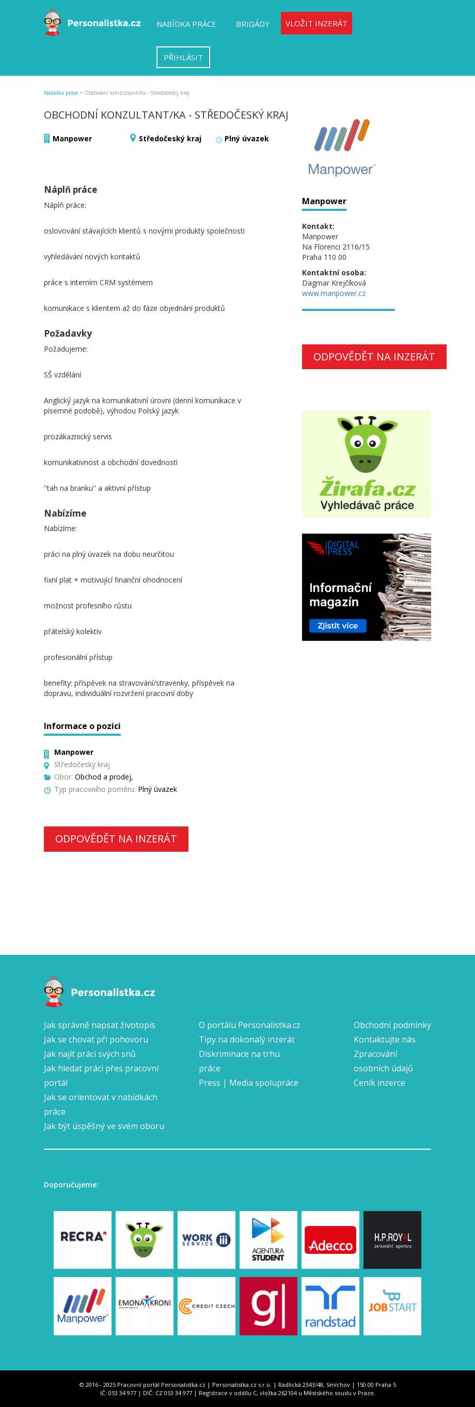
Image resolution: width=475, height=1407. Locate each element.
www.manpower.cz (334, 293)
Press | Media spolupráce (248, 1082)
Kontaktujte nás (385, 1039)
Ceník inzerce (379, 1082)
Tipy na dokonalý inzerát (247, 1039)
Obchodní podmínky (392, 1025)
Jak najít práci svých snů (90, 1054)
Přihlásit (183, 57)
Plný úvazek (247, 138)
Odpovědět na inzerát (116, 839)
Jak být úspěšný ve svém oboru (104, 1126)
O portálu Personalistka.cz (249, 1025)
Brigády (253, 24)
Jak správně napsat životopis (99, 1025)
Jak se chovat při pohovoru (96, 1039)
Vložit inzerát (316, 23)
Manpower (72, 138)
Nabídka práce (186, 24)
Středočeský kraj (170, 138)
